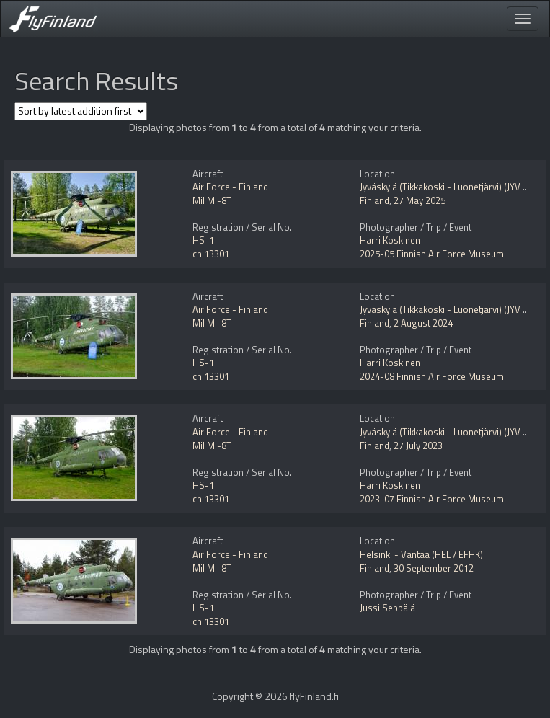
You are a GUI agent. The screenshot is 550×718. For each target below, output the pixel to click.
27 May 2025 (419, 200)
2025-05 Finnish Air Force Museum (432, 254)
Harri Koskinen (390, 240)
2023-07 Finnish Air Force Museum (432, 499)
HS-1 (203, 240)
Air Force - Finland (230, 187)
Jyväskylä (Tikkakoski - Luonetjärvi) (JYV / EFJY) (454, 187)
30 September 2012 (434, 568)
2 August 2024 (423, 323)
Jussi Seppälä (387, 607)
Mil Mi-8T (211, 200)
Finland (374, 200)
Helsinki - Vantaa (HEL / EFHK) (421, 554)
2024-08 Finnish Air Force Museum (432, 376)
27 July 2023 (418, 445)
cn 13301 (210, 254)
